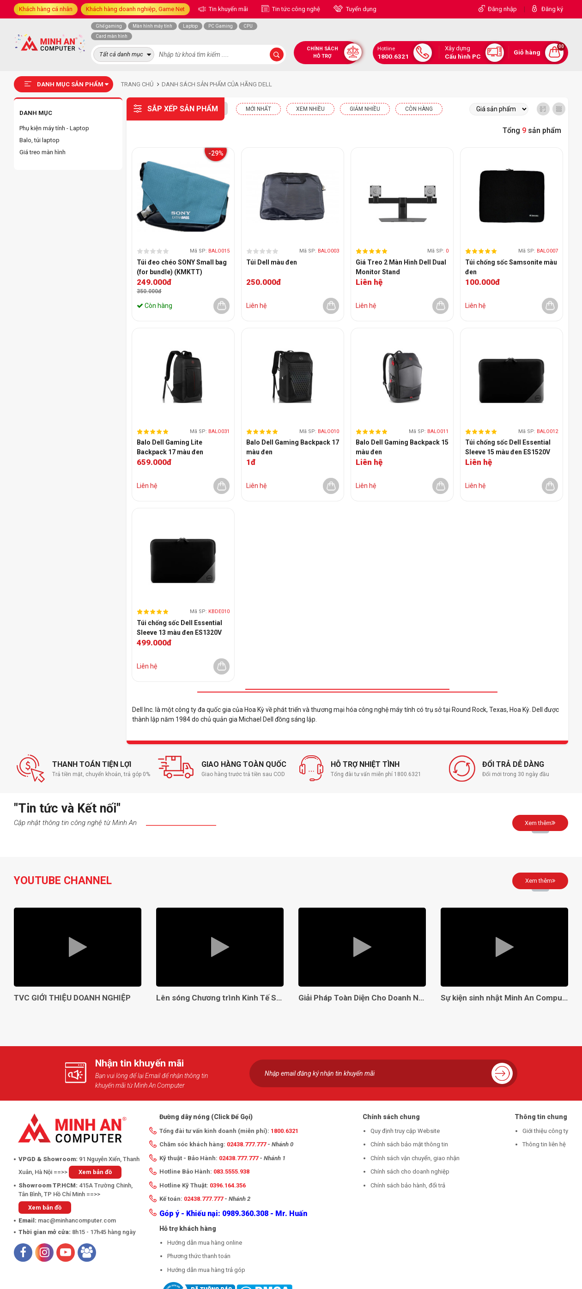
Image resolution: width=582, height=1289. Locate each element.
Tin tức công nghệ (295, 9)
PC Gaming (220, 26)
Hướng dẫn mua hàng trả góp (206, 1269)
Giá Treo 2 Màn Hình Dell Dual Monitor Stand (401, 267)
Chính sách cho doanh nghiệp (409, 1171)
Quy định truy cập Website (405, 1130)
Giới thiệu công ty (545, 1130)
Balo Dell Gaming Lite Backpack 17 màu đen (170, 447)
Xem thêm (540, 822)
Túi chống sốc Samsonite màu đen (511, 267)
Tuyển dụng (360, 9)
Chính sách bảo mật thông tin (409, 1144)
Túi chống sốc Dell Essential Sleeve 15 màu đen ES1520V (508, 447)
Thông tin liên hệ (544, 1144)
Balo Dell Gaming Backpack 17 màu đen (292, 447)
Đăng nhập (502, 9)
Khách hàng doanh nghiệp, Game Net (135, 9)
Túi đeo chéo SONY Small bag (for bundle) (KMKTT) (182, 267)
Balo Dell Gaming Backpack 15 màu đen (402, 447)
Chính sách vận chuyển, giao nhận (415, 1158)
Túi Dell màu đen (271, 262)
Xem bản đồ (95, 1172)
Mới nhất (258, 109)
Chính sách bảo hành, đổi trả (407, 1185)
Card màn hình (111, 36)
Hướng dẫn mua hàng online (204, 1242)
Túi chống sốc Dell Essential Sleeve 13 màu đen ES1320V (179, 627)
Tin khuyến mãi (227, 9)
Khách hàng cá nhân (46, 9)
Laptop (190, 26)
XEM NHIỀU (310, 109)
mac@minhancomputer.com (77, 1220)
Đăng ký (552, 9)
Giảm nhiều (365, 109)
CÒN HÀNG (419, 109)
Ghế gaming (109, 26)
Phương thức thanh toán (198, 1256)
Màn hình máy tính (152, 26)
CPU (248, 26)
